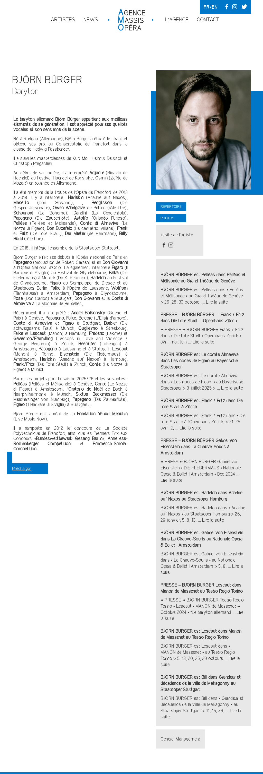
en (215, 7)
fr (207, 7)
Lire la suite (217, 302)
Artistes (63, 19)
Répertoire (171, 206)
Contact (208, 19)
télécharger (21, 468)
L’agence (177, 19)
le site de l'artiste (177, 234)
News (90, 19)
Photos (167, 218)
